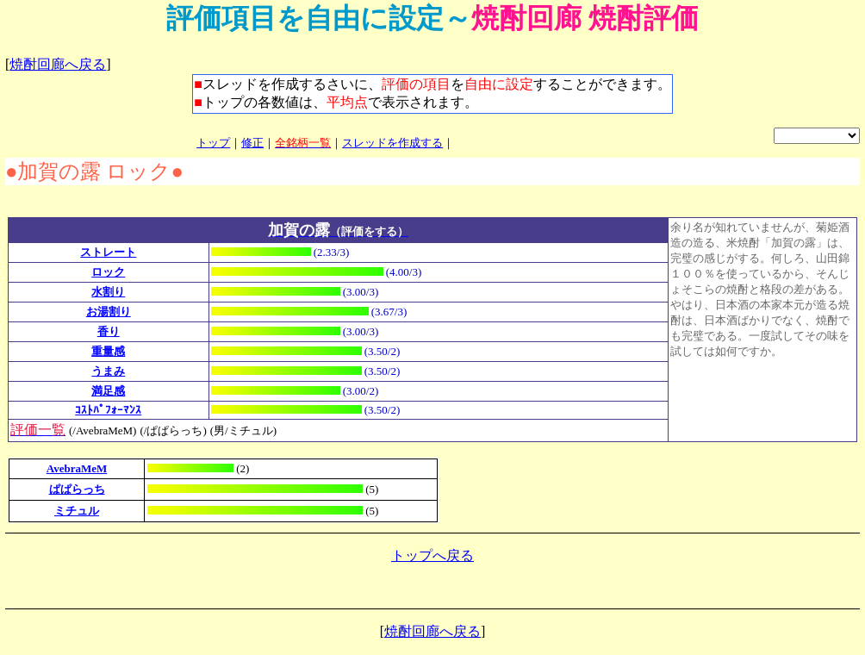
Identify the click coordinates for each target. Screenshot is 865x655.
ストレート (108, 252)
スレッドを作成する (392, 142)
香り (108, 331)
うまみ (108, 371)
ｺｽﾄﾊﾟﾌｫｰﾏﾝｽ (108, 409)
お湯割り (108, 311)
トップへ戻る (432, 555)
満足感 (108, 390)
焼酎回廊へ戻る (57, 64)
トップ (213, 142)
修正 (252, 142)
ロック (108, 271)
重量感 (108, 351)
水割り (108, 291)
